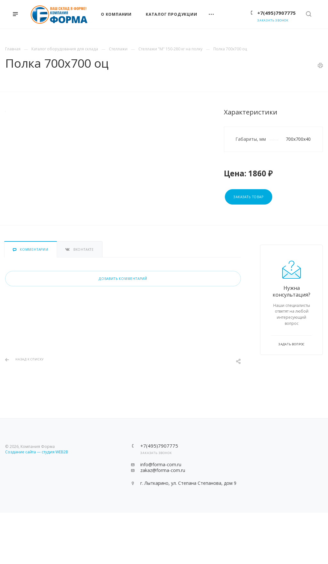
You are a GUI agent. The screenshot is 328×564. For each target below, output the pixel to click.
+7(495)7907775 (276, 13)
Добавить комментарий (123, 278)
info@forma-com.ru (160, 464)
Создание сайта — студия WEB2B (36, 452)
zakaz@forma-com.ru (162, 470)
